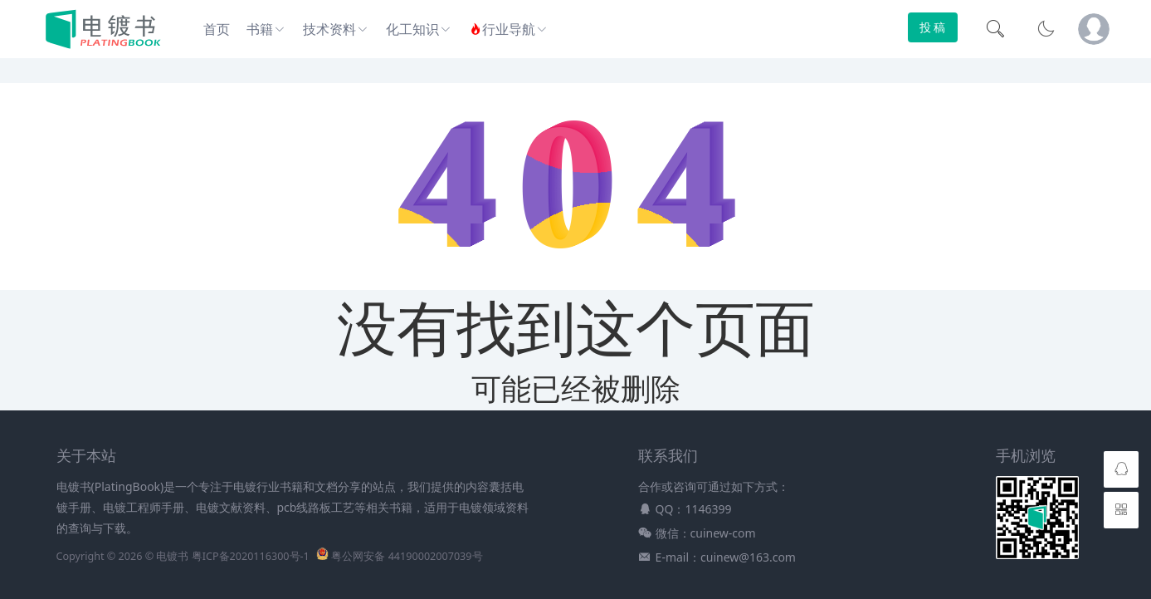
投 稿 (932, 27)
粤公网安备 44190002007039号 (406, 556)
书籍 (259, 29)
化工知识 (412, 29)
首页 (216, 29)
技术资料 (329, 29)
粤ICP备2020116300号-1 (251, 556)
